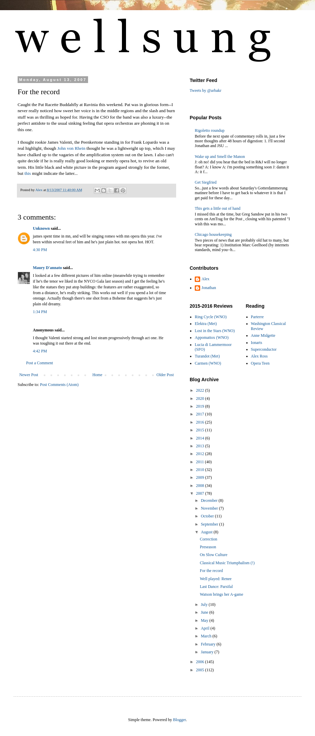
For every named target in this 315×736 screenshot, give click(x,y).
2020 (200, 398)
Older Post (165, 374)
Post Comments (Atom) (59, 384)
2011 (200, 461)
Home (97, 374)
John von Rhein (71, 148)
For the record (211, 570)
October (208, 516)
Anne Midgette (263, 335)
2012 (200, 453)
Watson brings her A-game (221, 594)
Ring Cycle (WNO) (211, 316)
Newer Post (28, 374)
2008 (200, 485)
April (205, 628)
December (209, 500)
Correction (208, 539)
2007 (200, 493)
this (27, 173)
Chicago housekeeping (213, 234)
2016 (200, 422)
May (205, 620)
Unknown (41, 228)
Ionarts (256, 342)
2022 (200, 390)
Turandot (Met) (207, 356)
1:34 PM (40, 311)
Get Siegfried (205, 182)
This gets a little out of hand (217, 208)
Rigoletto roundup (210, 130)
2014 (200, 438)
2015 (200, 430)
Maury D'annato (47, 267)
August (207, 532)
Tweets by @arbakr (206, 90)
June (205, 612)
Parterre (257, 316)
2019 (200, 406)
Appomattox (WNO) (212, 337)
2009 (200, 477)
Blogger (179, 719)
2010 (200, 469)
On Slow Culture (213, 554)
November (210, 508)
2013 (200, 446)
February (208, 644)
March (206, 636)
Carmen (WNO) (208, 363)
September (210, 524)
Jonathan (209, 287)
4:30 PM (40, 249)
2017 (200, 414)
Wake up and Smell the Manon (220, 156)
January (207, 652)
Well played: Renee (216, 578)
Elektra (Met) (206, 323)
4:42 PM (40, 351)
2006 (200, 661)
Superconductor (264, 349)
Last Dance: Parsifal (216, 586)
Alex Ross (259, 356)
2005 (200, 670)
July (205, 604)
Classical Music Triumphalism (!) (227, 562)
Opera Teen (260, 363)
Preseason (208, 547)
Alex (205, 279)
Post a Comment (39, 363)
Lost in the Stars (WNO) (215, 330)
